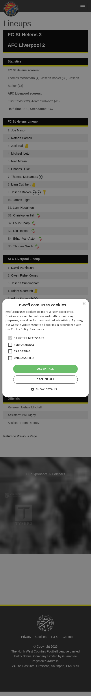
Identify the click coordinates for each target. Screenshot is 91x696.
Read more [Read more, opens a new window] (37, 329)
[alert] (45, 348)
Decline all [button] (45, 379)
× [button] (83, 303)
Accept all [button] (45, 369)
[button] (45, 389)
